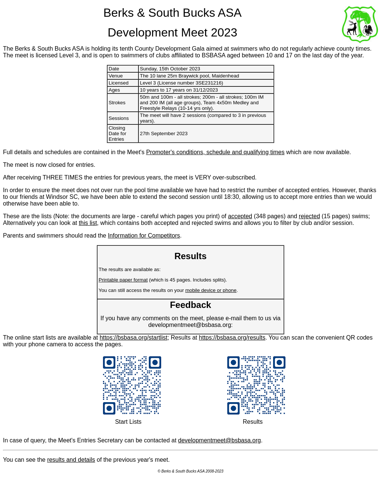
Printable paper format (123, 280)
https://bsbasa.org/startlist (133, 337)
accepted (240, 216)
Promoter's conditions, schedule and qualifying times (215, 152)
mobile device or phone (211, 290)
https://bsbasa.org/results (232, 337)
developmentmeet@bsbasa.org (219, 440)
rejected (309, 216)
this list (88, 223)
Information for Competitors (144, 235)
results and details (71, 460)
